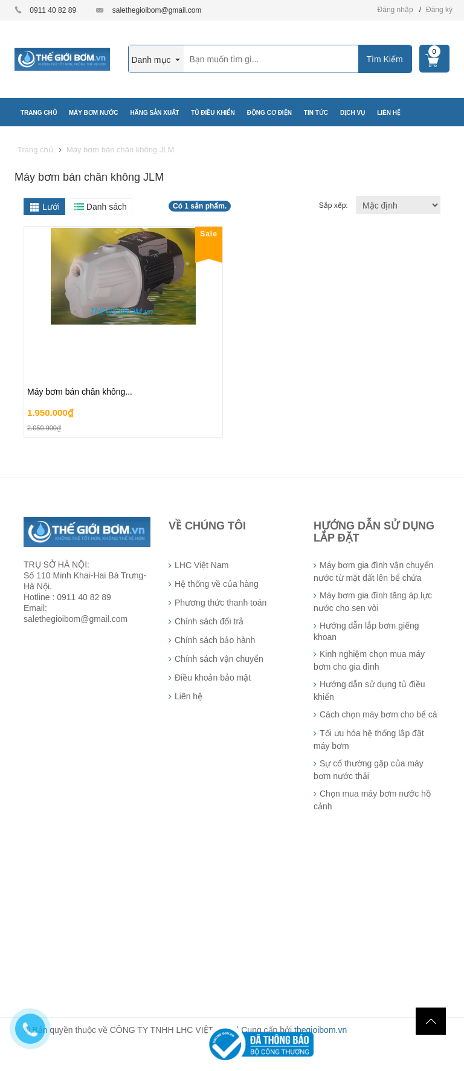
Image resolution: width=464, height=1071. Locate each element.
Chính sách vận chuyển (219, 659)
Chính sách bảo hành (215, 640)
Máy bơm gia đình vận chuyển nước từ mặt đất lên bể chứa (373, 571)
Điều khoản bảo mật (213, 677)
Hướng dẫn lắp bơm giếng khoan (366, 631)
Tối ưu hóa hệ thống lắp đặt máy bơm (369, 739)
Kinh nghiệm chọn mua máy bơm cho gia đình (369, 660)
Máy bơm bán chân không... (79, 391)
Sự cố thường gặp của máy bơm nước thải (369, 770)
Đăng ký (439, 9)
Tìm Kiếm (384, 59)
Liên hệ (188, 696)
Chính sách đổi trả (209, 621)
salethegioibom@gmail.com (157, 10)
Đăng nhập (395, 9)
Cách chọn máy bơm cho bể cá (378, 714)
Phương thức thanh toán (220, 602)
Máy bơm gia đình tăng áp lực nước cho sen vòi (373, 602)
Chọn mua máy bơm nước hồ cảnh (372, 800)
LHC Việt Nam (201, 565)
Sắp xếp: (334, 205)
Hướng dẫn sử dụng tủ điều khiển (369, 690)
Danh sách (106, 207)
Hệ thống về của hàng (217, 584)
